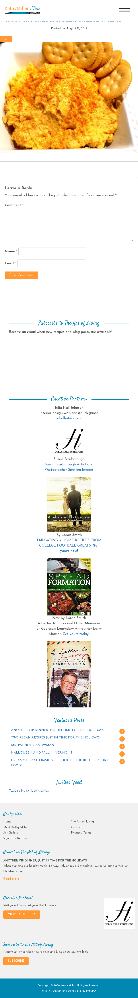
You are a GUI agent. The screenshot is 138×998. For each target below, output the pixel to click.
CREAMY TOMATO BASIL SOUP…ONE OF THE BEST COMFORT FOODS (59, 763)
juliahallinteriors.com (69, 418)
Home (7, 821)
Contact (76, 827)
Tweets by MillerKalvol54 (29, 791)
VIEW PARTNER (21, 914)
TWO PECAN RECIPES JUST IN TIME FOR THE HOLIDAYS (55, 737)
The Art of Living (82, 821)
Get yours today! (76, 634)
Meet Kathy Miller (15, 827)
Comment (14, 205)
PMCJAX (91, 991)
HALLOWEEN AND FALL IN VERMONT (41, 752)
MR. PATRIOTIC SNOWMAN (32, 745)
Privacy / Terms (81, 832)
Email (10, 263)
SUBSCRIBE (16, 960)
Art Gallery (10, 832)
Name (11, 251)
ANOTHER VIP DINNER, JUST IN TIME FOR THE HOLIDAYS (57, 730)
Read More (11, 878)
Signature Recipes (15, 838)
